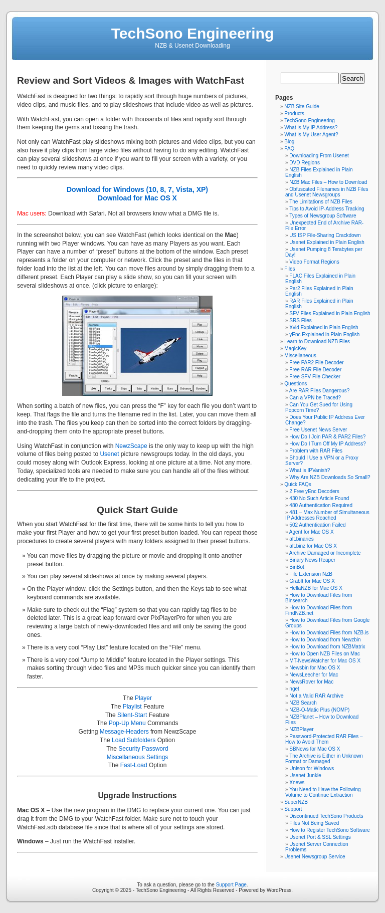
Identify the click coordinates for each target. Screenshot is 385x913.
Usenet (109, 454)
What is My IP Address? (310, 127)
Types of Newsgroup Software (322, 215)
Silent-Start (132, 715)
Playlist (132, 706)
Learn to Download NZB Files (317, 341)
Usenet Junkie (305, 775)
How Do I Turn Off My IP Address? (327, 443)
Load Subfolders (133, 740)
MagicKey (295, 348)
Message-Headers (124, 731)
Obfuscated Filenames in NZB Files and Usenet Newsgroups (326, 191)
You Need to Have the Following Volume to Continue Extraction (323, 792)
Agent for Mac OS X (311, 532)
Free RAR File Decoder (315, 369)
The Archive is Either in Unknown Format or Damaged (324, 758)
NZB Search (302, 703)
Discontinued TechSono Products (326, 816)
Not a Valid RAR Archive (316, 696)
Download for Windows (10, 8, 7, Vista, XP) (137, 189)
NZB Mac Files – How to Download (328, 182)
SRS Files (300, 320)
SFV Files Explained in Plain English (329, 313)
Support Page (231, 884)
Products (294, 113)
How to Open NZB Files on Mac (324, 653)
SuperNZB (296, 802)
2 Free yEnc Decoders (314, 491)
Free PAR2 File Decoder (316, 362)
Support (293, 809)
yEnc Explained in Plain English (324, 334)
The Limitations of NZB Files (320, 201)
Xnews (296, 782)
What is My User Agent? (311, 134)
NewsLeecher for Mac (313, 674)
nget (294, 689)
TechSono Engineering (192, 33)
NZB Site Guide (301, 106)
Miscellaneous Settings (137, 757)
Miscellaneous (300, 355)
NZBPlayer (301, 729)
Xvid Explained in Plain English (323, 327)
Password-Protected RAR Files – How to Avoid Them (324, 739)
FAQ (289, 148)
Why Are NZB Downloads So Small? (329, 477)
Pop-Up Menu (127, 723)
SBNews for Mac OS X (314, 749)
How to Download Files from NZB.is (328, 632)
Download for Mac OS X (137, 198)
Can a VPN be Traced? (315, 397)
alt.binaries (301, 539)
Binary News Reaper (312, 560)
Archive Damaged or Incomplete (325, 553)
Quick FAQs (297, 484)
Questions (295, 383)
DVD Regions (304, 162)
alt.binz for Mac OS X (312, 546)
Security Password (143, 748)
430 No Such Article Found (319, 498)
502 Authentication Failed (317, 525)
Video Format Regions (314, 262)
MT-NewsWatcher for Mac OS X (324, 660)
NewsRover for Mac (311, 681)
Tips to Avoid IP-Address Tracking (326, 208)
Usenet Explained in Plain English (326, 242)
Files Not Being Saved (314, 823)
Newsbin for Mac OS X (314, 667)
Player (143, 698)
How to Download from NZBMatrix (327, 646)
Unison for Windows (311, 768)
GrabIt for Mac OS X (312, 581)
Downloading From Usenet (318, 155)
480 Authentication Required (320, 505)
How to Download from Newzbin (324, 639)
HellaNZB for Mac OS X (315, 588)
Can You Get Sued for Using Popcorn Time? (318, 407)
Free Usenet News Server (318, 429)
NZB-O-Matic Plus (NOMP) (319, 710)
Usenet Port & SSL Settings (319, 837)
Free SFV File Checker (314, 376)
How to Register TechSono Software (329, 830)
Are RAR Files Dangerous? (319, 390)
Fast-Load (133, 765)
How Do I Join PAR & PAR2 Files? (327, 436)
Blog (289, 141)
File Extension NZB (310, 574)
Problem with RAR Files (315, 450)
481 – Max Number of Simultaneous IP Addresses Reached (327, 515)
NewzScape (131, 445)
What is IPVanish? (309, 470)
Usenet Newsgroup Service (314, 856)
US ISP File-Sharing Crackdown (324, 235)
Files (289, 269)
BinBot (296, 567)
